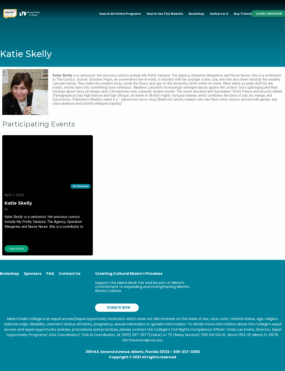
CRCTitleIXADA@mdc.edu (142, 340)
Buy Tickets (243, 14)
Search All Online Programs (120, 14)
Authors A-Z (219, 14)
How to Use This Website (165, 14)
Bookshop (196, 14)
